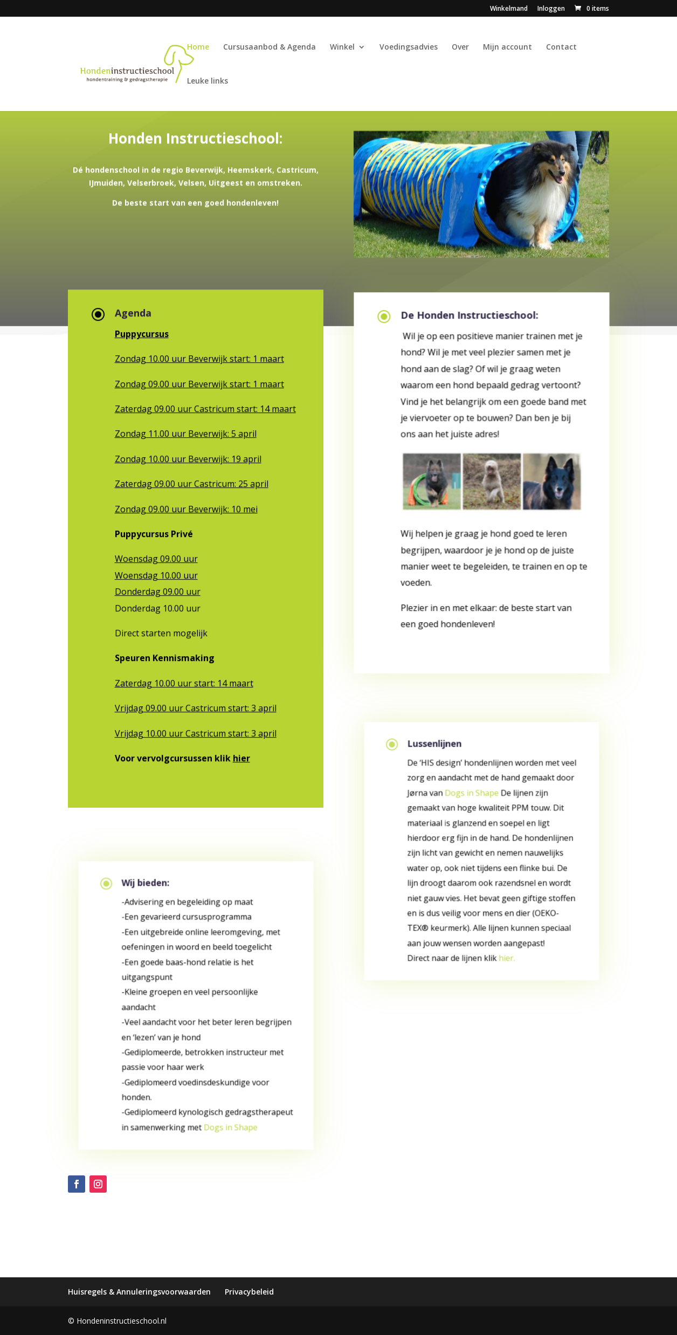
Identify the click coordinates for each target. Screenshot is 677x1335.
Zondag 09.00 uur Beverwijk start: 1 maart (199, 382)
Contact (561, 47)
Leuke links (207, 81)
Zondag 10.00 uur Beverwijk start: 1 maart (199, 356)
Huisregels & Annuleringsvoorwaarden (139, 1291)
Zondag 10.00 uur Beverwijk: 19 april (188, 457)
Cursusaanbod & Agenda (269, 47)
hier (241, 756)
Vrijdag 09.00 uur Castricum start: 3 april (196, 706)
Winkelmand (509, 9)
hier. (504, 960)
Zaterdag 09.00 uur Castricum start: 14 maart (205, 406)
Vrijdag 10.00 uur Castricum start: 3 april (196, 731)
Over (460, 47)
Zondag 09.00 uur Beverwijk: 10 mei (186, 507)
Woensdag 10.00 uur (156, 573)
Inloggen (551, 9)
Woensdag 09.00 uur (156, 557)
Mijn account (507, 47)
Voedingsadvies (408, 47)
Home (198, 47)
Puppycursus (142, 332)
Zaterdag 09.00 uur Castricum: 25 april (191, 481)
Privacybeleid (249, 1291)
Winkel (342, 47)
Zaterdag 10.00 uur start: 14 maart (184, 681)
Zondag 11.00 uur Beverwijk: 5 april (186, 432)
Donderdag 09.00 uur (158, 589)
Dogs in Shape (227, 1129)
